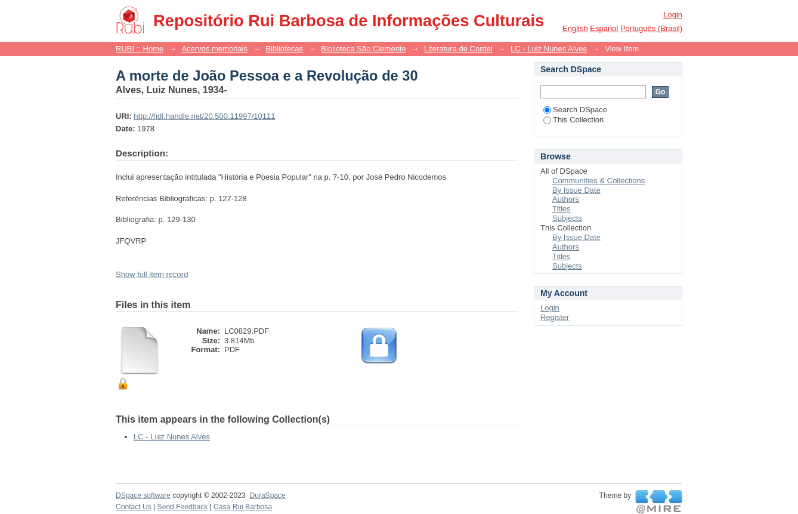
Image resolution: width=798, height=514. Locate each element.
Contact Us (133, 507)
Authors (565, 199)
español (604, 28)
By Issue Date (576, 190)
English (575, 28)
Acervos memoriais (214, 48)
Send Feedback (182, 507)
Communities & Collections (598, 180)
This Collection (573, 119)
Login (672, 14)
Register (554, 317)
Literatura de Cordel (458, 48)
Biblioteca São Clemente (363, 48)
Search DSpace (575, 109)
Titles (561, 208)
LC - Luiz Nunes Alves (549, 48)
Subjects (567, 218)
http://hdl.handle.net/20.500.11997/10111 (204, 116)
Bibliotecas (284, 48)
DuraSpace (267, 495)
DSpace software (143, 495)
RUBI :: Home (139, 48)
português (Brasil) (651, 28)
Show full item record (152, 274)
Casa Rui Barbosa (243, 507)
